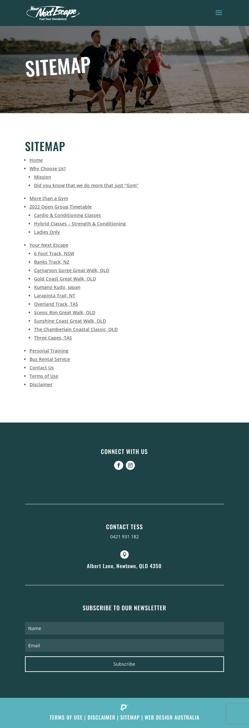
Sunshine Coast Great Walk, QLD (70, 321)
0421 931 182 (124, 536)
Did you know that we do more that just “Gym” (86, 185)
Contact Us (42, 367)
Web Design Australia (172, 717)
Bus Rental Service (50, 359)
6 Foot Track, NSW (54, 253)
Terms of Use (44, 376)
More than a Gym (49, 198)
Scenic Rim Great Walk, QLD (64, 312)
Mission (42, 177)
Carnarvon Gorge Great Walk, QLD (71, 270)
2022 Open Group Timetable (61, 207)
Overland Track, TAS (56, 304)
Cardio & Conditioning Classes (67, 215)
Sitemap (130, 717)
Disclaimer (41, 384)
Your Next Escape (49, 245)
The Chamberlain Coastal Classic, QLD (76, 329)
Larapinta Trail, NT (54, 295)
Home (36, 160)
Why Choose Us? (48, 168)
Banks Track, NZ (51, 262)
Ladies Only (47, 232)
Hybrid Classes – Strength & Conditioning (80, 224)
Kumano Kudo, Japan (57, 287)
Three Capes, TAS (53, 338)
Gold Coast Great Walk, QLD (65, 279)
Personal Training (49, 351)
